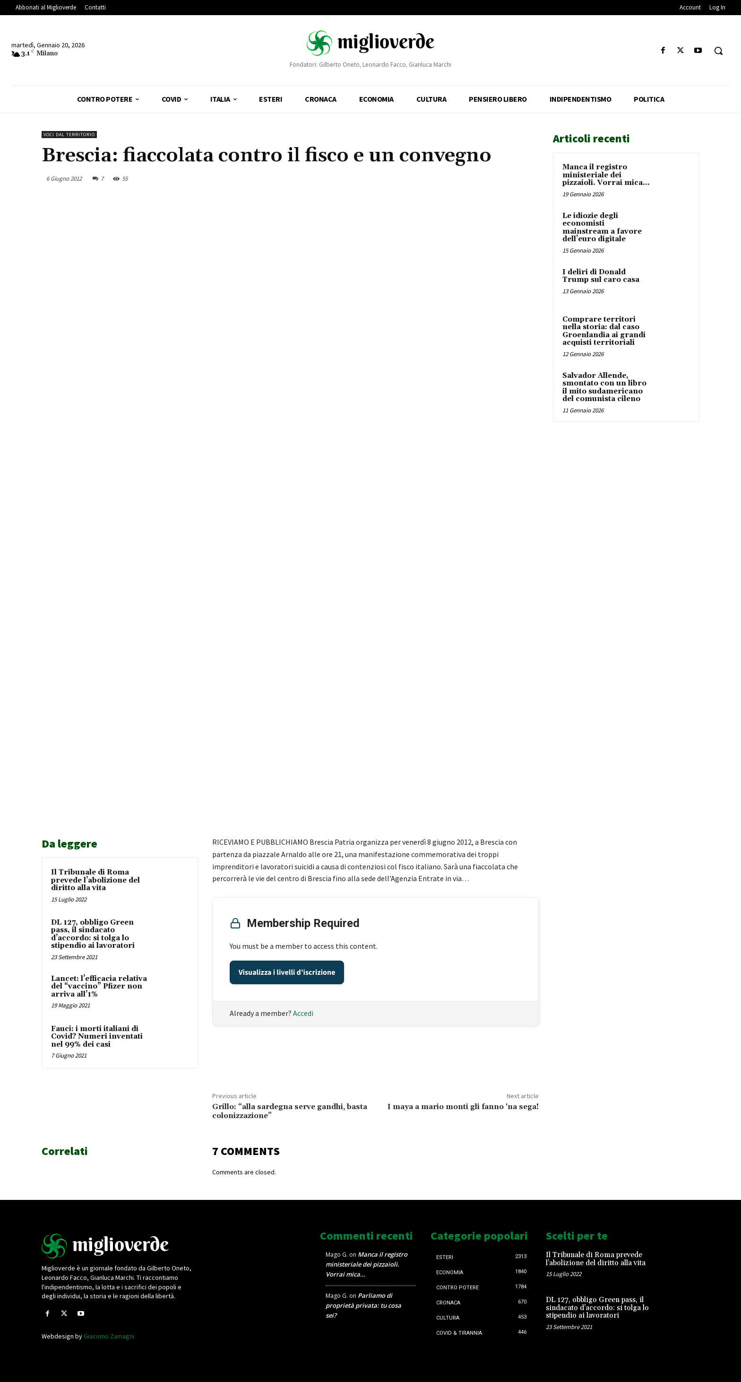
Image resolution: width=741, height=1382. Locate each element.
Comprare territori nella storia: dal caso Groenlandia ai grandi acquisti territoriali (604, 331)
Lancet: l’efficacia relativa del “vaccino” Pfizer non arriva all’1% (99, 986)
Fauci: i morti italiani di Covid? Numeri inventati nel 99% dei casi (97, 1036)
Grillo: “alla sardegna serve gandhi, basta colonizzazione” (289, 1111)
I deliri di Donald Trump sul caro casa (600, 276)
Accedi (303, 1013)
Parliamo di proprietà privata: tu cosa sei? (363, 1305)
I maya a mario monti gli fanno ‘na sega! (463, 1106)
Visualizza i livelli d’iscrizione (287, 972)
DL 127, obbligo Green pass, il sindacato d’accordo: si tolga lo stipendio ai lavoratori (93, 934)
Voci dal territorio (69, 134)
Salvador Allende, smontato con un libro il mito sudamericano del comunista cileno (604, 387)
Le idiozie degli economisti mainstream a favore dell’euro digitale (602, 227)
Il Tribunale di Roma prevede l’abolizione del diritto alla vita (95, 880)
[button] (718, 50)
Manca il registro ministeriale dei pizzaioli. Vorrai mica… (605, 175)
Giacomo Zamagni (109, 1336)
